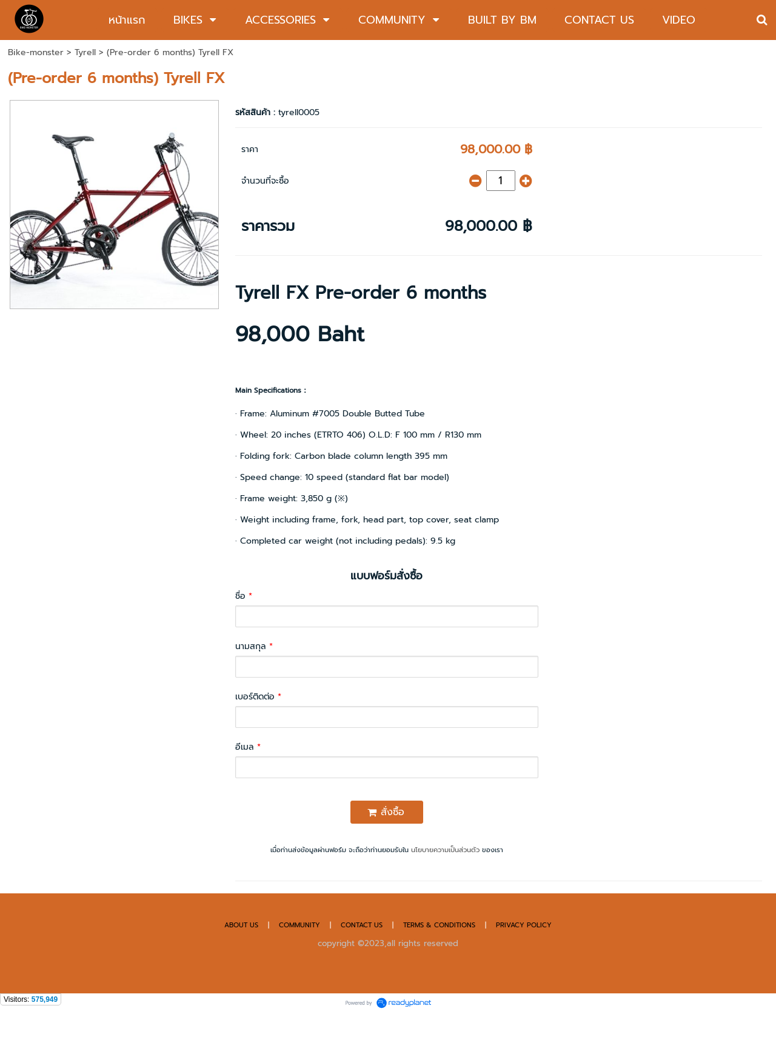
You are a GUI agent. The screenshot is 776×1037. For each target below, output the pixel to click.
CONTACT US (363, 925)
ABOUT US (241, 925)
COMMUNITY (299, 925)
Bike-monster (36, 52)
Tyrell (85, 52)
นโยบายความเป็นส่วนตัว (445, 850)
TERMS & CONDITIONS (439, 925)
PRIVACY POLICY (524, 925)
